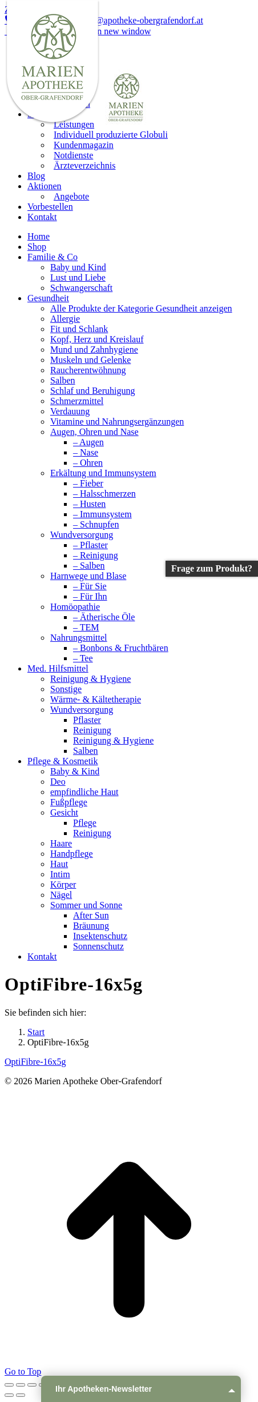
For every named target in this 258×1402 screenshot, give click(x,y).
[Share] (20, 1385)
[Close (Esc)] (9, 1385)
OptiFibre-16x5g (35, 1062)
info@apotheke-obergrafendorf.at (137, 20)
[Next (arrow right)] (20, 1395)
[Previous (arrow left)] (9, 1395)
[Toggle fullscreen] (32, 1385)
